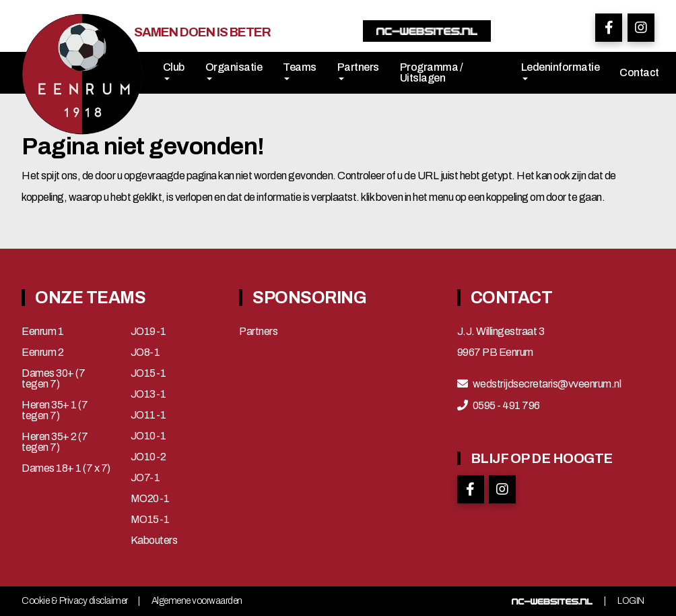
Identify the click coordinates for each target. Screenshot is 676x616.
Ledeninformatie (560, 70)
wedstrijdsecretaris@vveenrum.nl (547, 384)
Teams (299, 70)
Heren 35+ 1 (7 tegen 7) (55, 410)
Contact (639, 72)
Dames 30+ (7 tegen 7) (53, 379)
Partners (358, 70)
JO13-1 (148, 394)
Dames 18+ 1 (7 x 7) (66, 468)
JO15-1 (148, 373)
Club (173, 70)
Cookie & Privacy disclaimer (75, 601)
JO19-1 (148, 331)
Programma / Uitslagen (431, 72)
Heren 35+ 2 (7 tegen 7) (55, 442)
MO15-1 (150, 519)
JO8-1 (145, 352)
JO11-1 (148, 415)
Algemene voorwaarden (196, 601)
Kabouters (154, 540)
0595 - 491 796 (506, 405)
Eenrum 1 (42, 331)
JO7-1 (145, 477)
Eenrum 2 (42, 352)
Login (630, 601)
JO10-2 (148, 457)
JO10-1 (148, 436)
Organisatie (234, 70)
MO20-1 (150, 498)
